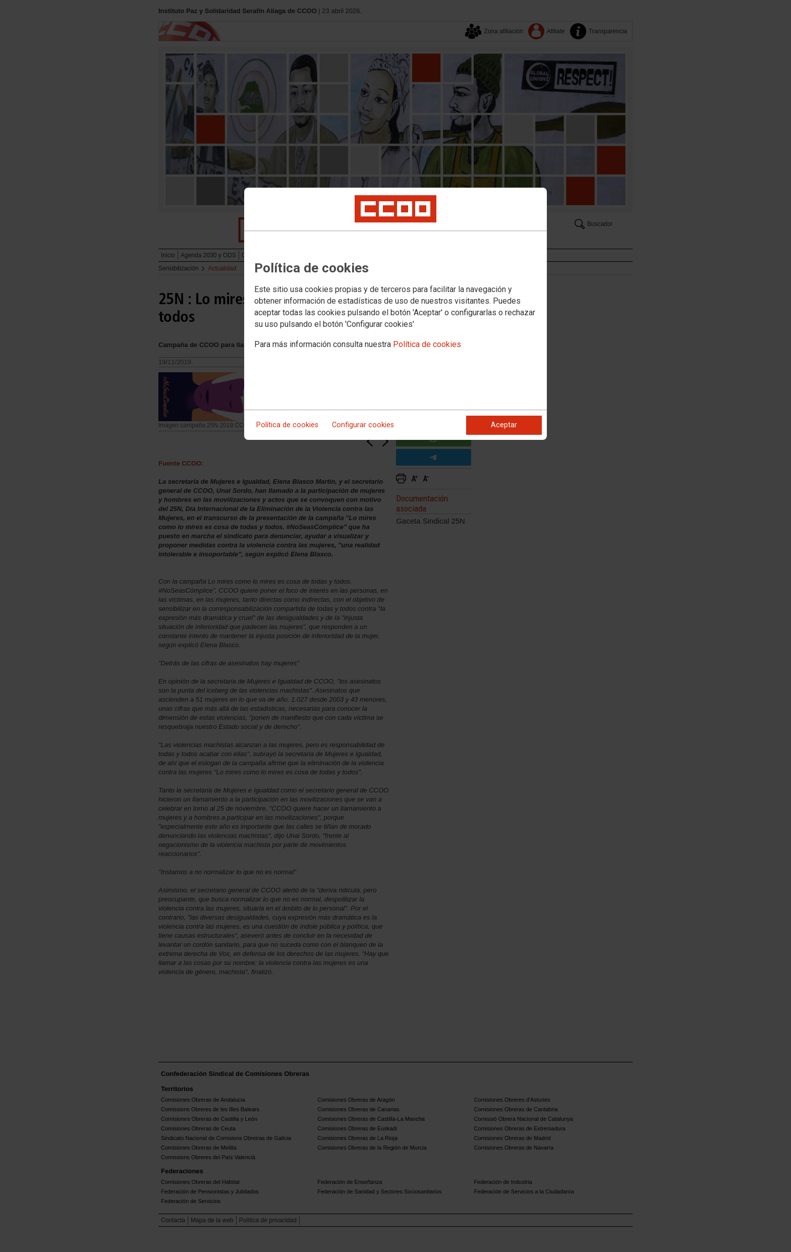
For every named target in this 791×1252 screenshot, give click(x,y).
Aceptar (504, 425)
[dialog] (395, 314)
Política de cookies (427, 344)
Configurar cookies (363, 425)
